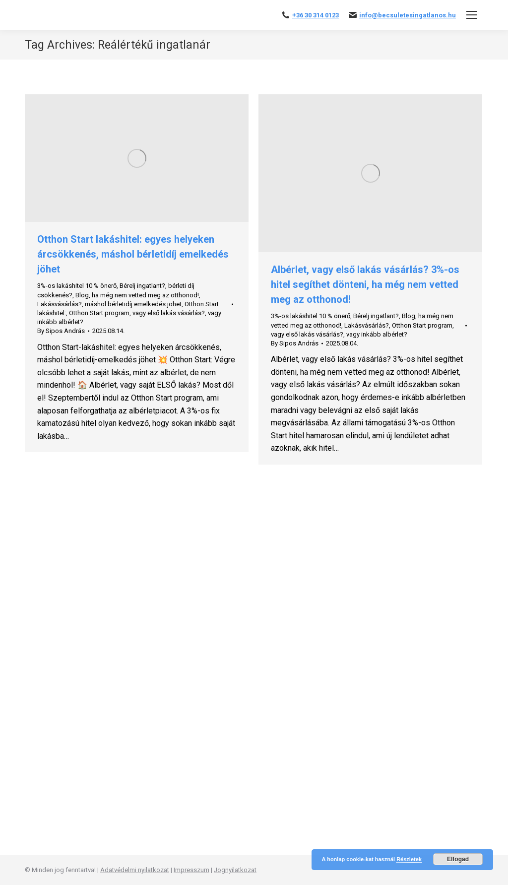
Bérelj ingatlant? (142, 285)
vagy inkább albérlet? (376, 334)
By (61, 331)
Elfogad (458, 859)
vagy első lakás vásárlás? (168, 313)
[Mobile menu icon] (472, 15)
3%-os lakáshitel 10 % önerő (77, 285)
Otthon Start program (99, 313)
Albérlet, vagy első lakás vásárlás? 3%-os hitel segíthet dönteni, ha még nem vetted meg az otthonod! (365, 284)
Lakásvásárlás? (59, 304)
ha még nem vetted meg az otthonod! (145, 295)
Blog (82, 295)
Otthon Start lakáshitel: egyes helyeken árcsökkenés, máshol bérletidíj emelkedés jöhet (133, 254)
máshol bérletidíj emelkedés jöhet (133, 304)
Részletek (409, 859)
